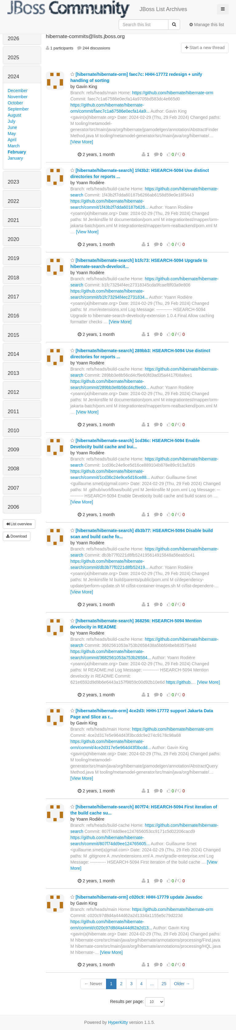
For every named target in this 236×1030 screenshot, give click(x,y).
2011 (13, 411)
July (11, 121)
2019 (13, 258)
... (152, 983)
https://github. (179, 682)
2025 (13, 57)
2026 (13, 38)
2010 (13, 430)
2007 (13, 488)
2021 (13, 220)
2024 (13, 77)
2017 (13, 297)
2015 (13, 335)
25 (164, 983)
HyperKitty (118, 1022)
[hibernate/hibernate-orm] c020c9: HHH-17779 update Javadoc (136, 897)
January (15, 158)
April (12, 139)
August (14, 115)
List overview (19, 524)
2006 (13, 507)
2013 (13, 373)
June (12, 127)
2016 (13, 316)
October (15, 102)
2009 (13, 450)
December (18, 90)
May (12, 133)
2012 (13, 392)
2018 (13, 278)
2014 (13, 354)
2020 (13, 239)
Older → (182, 983)
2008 (13, 469)
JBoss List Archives (97, 9)
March (14, 145)
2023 (13, 182)
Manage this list (206, 24)
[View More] (81, 141)
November (18, 96)
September (18, 109)
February (17, 152)
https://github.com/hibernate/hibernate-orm (172, 92)
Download (16, 536)
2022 (13, 201)
